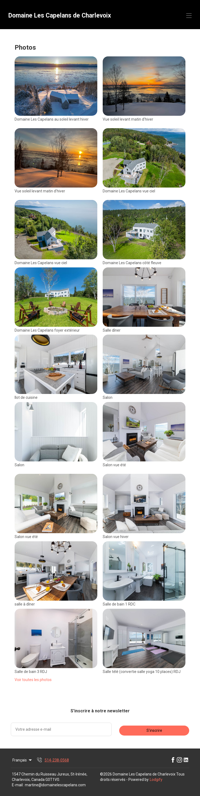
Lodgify (156, 779)
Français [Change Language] (22, 760)
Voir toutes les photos (33, 680)
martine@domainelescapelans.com (55, 785)
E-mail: (18, 785)
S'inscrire (154, 730)
